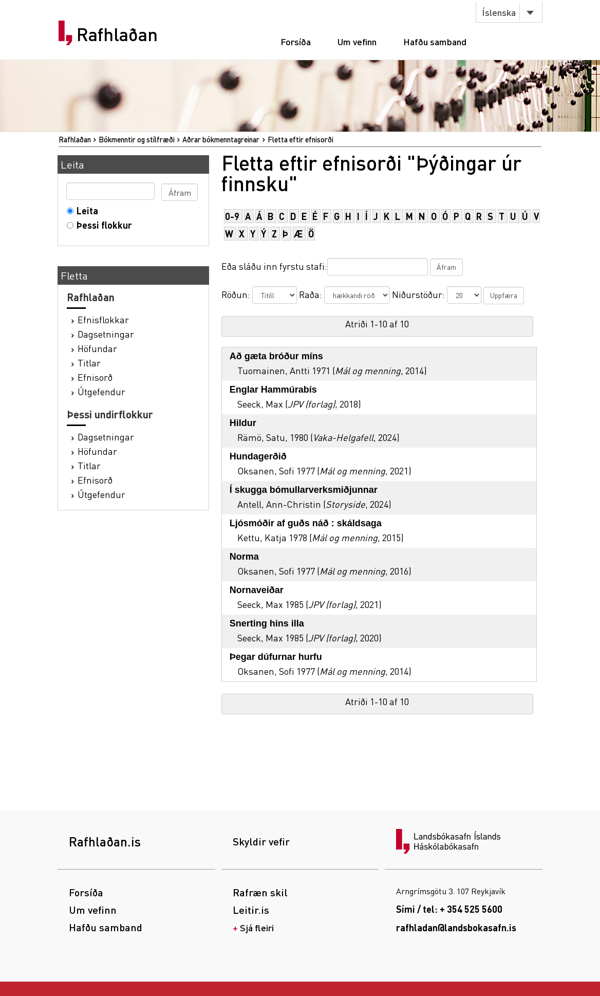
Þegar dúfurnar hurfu (276, 657)
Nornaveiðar (257, 590)
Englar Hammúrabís (273, 389)
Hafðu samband (434, 41)
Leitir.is (251, 909)
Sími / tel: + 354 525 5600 (449, 909)
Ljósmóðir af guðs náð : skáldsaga (306, 523)
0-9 (232, 216)
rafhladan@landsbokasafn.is (456, 927)
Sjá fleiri (257, 927)
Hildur (243, 423)
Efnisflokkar (103, 319)
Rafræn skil (260, 892)
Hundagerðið (258, 456)
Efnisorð (95, 377)
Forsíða (295, 41)
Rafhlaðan (117, 34)
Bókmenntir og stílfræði (137, 139)
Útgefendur (101, 391)
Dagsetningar (106, 334)
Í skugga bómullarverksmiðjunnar (304, 490)
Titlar (89, 362)
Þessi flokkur (102, 225)
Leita (85, 210)
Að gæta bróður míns (276, 356)
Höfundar (97, 348)
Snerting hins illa (267, 623)
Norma (244, 556)
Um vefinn (357, 41)
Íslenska (499, 12)
